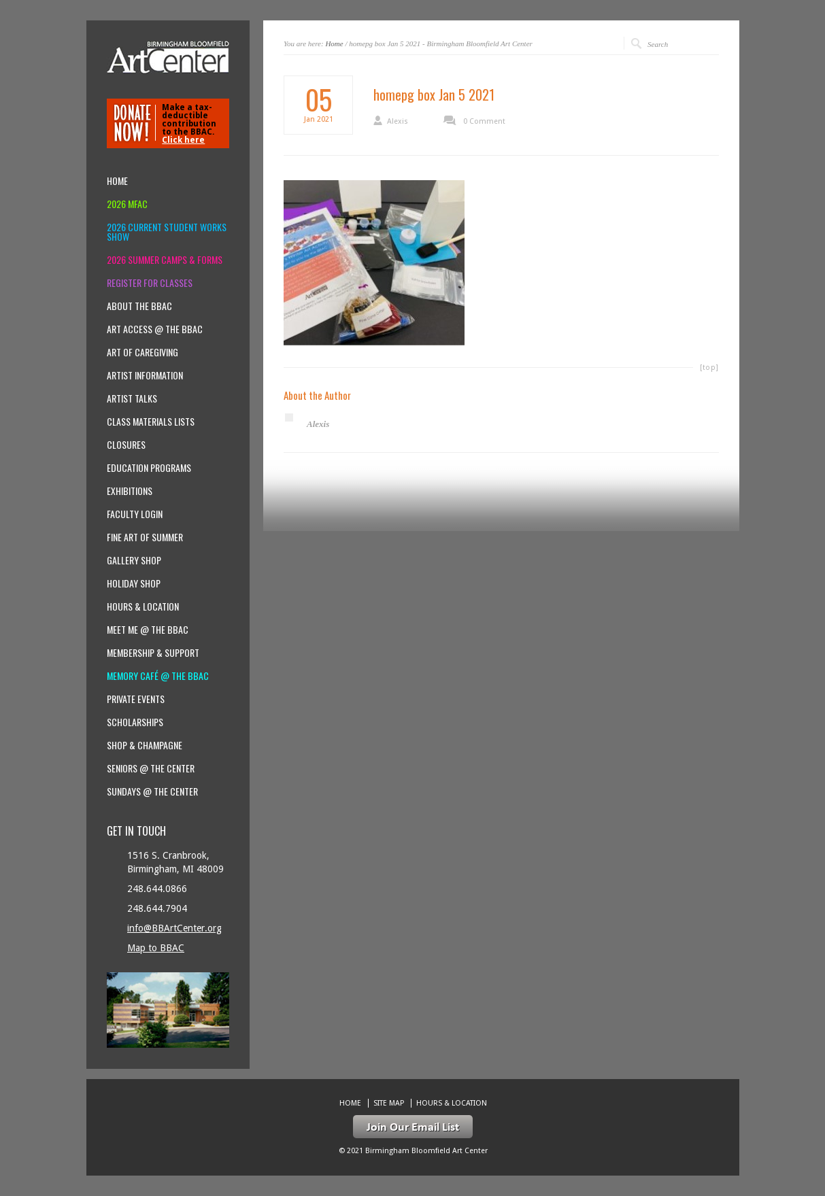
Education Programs (149, 468)
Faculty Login (135, 514)
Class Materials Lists (151, 421)
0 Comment (484, 121)
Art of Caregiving (142, 352)
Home (334, 43)
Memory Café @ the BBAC (158, 676)
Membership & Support (153, 652)
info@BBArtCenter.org (174, 928)
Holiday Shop (134, 583)
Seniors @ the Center (151, 768)
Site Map (388, 1103)
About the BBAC (139, 306)
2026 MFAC (127, 204)
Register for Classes (149, 283)
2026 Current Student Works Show (166, 231)
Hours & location (143, 606)
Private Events (136, 699)
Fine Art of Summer (145, 537)
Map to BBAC (155, 947)
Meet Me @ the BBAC (147, 629)
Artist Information (145, 375)
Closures (126, 444)
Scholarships (135, 722)
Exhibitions (129, 491)
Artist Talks (132, 398)
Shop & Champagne (144, 745)
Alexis (397, 121)
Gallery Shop (134, 560)
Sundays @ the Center (152, 791)
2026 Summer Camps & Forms (164, 259)
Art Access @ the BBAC (155, 329)
